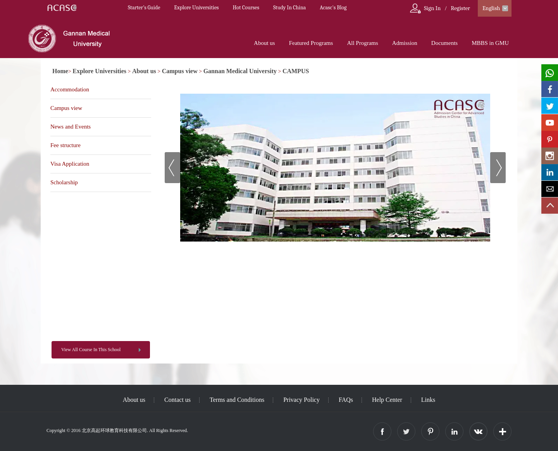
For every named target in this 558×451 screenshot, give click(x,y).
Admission (404, 43)
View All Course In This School (91, 349)
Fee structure (65, 145)
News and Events (70, 126)
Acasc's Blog (333, 7)
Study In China (289, 7)
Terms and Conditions (237, 399)
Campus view (180, 71)
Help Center (387, 399)
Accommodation (69, 89)
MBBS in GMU (490, 43)
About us (264, 43)
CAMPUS (295, 71)
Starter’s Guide (144, 7)
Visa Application (69, 164)
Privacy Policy (301, 399)
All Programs (362, 43)
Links (428, 399)
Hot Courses (246, 7)
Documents (444, 43)
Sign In (432, 8)
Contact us (177, 399)
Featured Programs (311, 43)
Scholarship (64, 182)
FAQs (346, 399)
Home (60, 71)
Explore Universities (196, 7)
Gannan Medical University (240, 71)
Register (460, 8)
